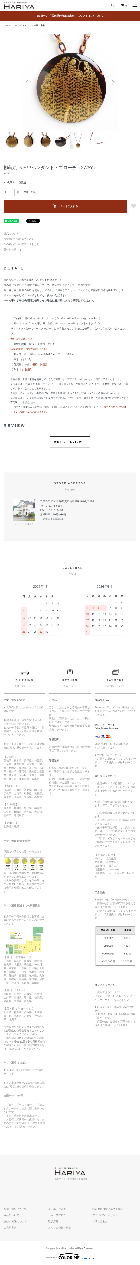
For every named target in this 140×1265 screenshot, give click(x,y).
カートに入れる (65, 206)
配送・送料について (15, 1208)
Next (113, 82)
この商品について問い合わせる (21, 244)
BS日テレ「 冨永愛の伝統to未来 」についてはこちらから (70, 15)
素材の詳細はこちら (21, 338)
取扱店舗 (53, 1221)
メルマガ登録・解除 (59, 1227)
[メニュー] (134, 5)
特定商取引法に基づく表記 (19, 238)
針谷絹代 (27, 369)
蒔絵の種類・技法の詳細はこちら (29, 349)
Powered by (70, 1256)
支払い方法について (15, 1221)
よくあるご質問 (57, 1208)
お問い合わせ (99, 1221)
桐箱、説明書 (40, 364)
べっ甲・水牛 (38, 25)
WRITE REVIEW (68, 441)
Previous (27, 82)
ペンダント (20, 25)
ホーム (7, 25)
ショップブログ (57, 1215)
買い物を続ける (13, 249)
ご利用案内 (10, 1227)
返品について (11, 233)
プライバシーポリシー (105, 1215)
